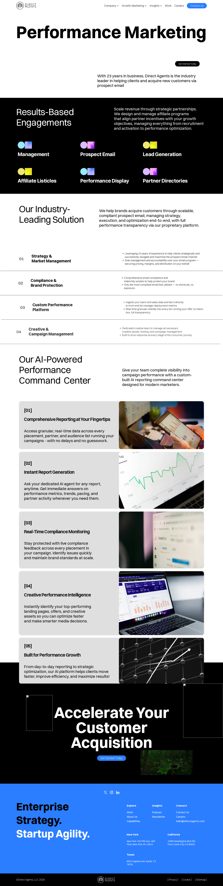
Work (168, 5)
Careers (179, 5)
